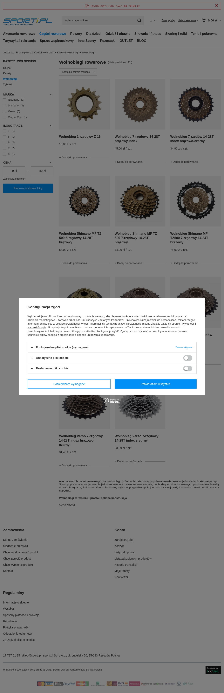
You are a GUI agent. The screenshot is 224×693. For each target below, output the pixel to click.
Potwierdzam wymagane (69, 384)
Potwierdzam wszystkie (156, 384)
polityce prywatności (68, 323)
